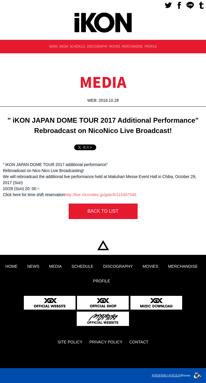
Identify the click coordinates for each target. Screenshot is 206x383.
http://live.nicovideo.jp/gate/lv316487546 (100, 194)
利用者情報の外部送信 (166, 375)
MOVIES (114, 46)
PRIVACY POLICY (105, 342)
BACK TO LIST (103, 211)
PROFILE (151, 46)
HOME (103, 245)
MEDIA (63, 46)
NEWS (53, 46)
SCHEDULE (77, 46)
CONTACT (139, 342)
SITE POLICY (69, 342)
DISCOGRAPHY (97, 46)
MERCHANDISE (132, 46)
